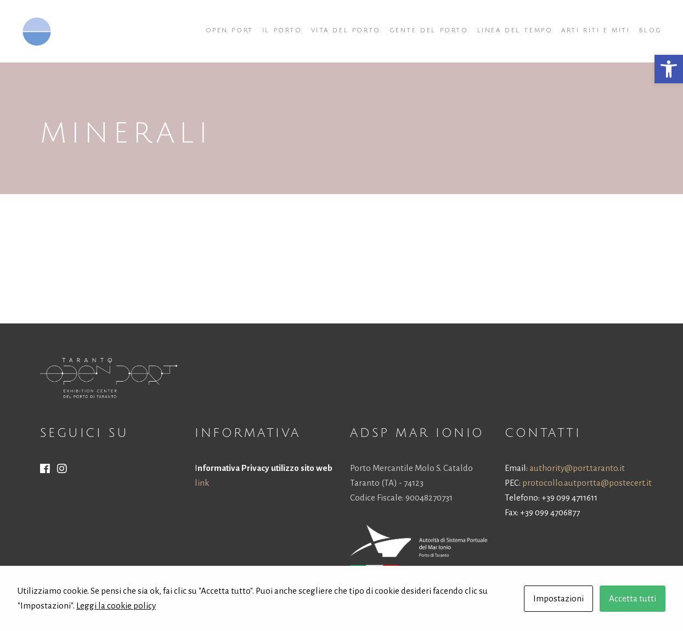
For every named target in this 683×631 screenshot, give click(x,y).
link (202, 482)
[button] (668, 69)
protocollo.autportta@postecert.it (587, 482)
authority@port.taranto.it (577, 468)
